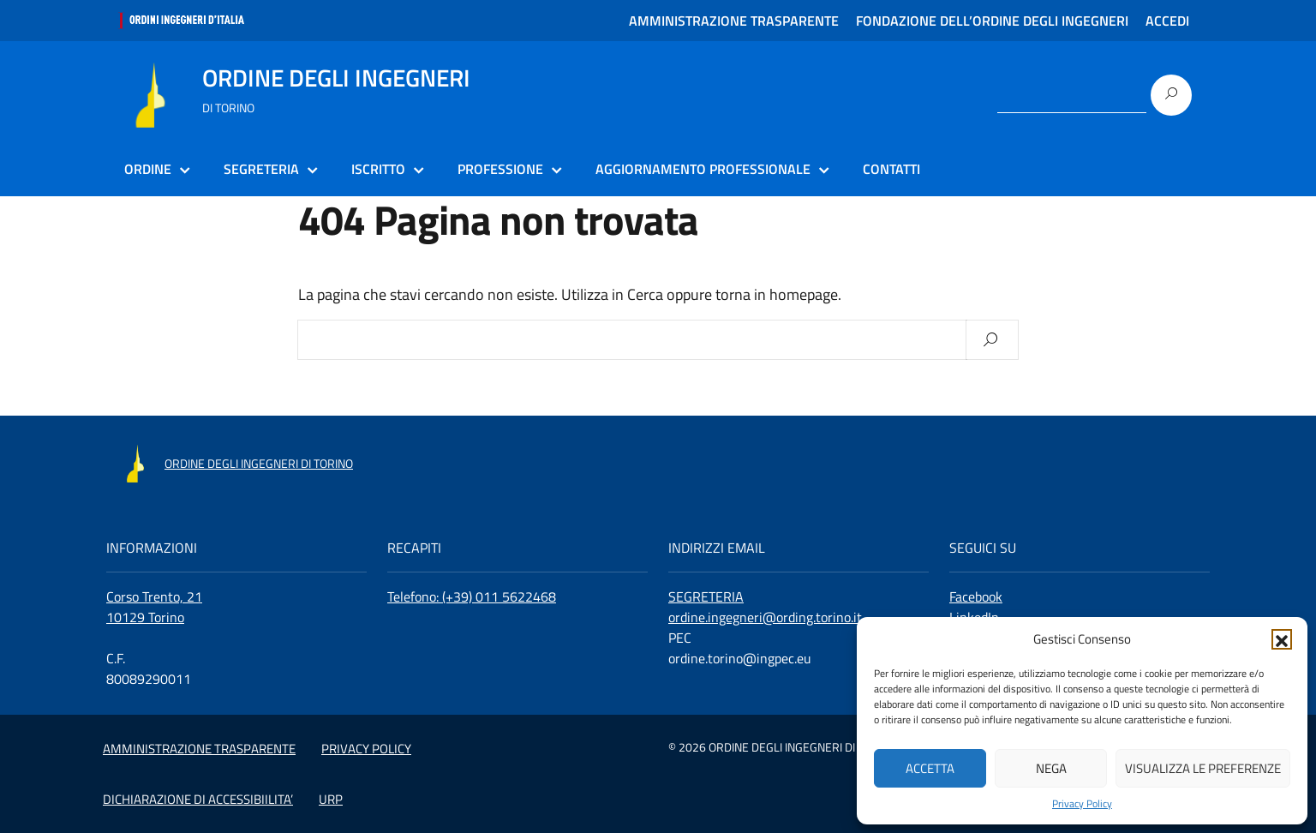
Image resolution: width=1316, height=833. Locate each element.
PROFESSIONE (500, 169)
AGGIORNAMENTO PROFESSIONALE (703, 169)
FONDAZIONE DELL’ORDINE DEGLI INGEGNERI (992, 20)
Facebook (975, 596)
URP (331, 799)
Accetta (930, 768)
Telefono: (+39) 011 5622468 (471, 596)
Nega (1051, 768)
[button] (1281, 639)
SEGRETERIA (261, 169)
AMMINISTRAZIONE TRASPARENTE (734, 20)
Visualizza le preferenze (1203, 768)
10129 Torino (145, 617)
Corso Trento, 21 (154, 596)
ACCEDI (1167, 20)
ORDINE (147, 169)
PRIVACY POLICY (366, 748)
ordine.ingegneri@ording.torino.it (765, 617)
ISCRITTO (378, 169)
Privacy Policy (1082, 804)
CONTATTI (891, 169)
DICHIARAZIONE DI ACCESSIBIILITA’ (198, 799)
